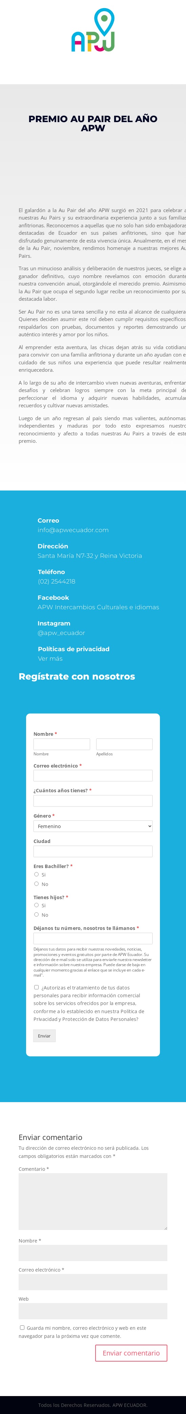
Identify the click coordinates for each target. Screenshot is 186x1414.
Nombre (45, 734)
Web (24, 1299)
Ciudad (41, 841)
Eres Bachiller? (53, 866)
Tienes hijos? (50, 897)
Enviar (44, 1036)
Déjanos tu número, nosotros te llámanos (86, 928)
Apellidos (104, 753)
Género (44, 816)
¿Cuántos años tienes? (62, 791)
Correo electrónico (57, 765)
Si (44, 874)
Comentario (34, 1169)
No (45, 884)
